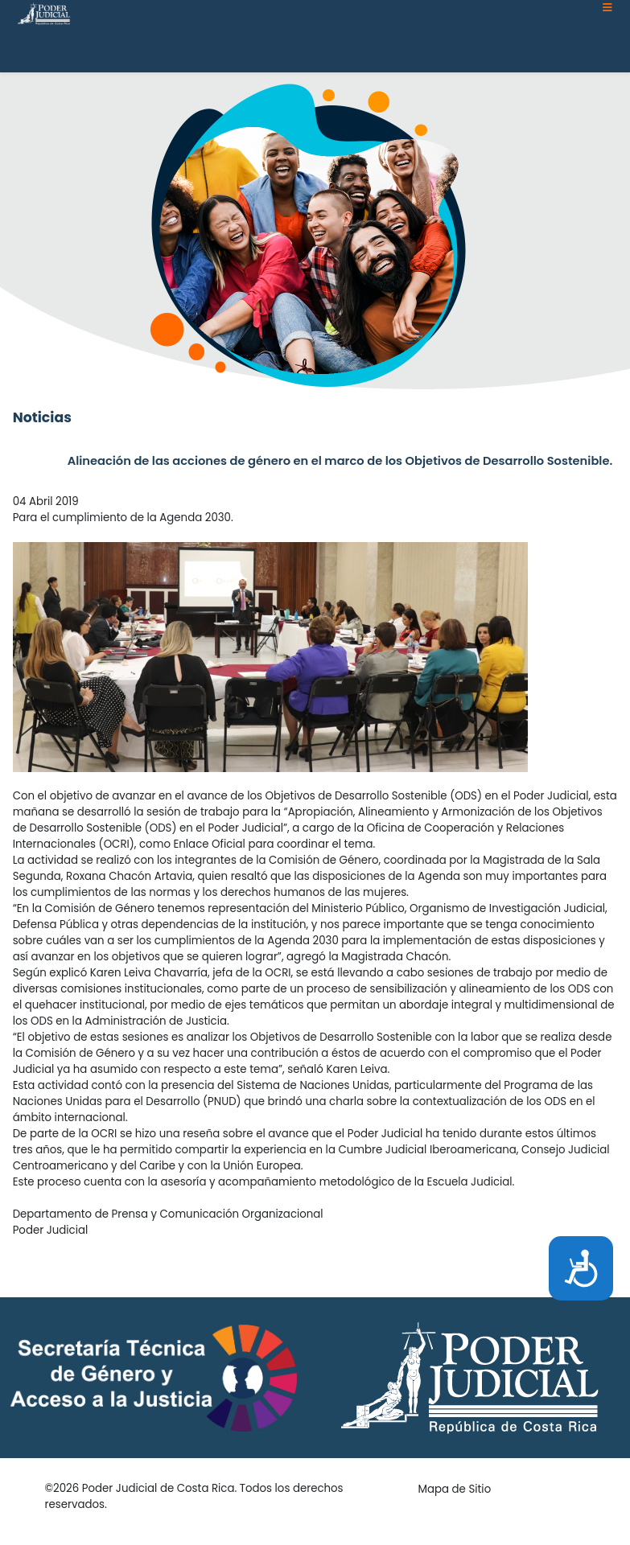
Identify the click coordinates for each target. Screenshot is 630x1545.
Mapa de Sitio (455, 1489)
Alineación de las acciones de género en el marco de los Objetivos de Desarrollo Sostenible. (340, 461)
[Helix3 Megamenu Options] (607, 8)
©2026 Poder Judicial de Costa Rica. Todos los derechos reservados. (194, 1496)
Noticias (42, 417)
